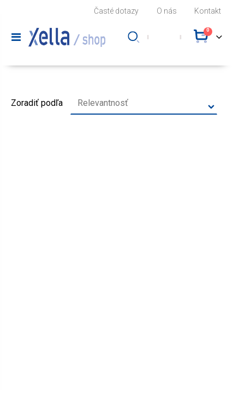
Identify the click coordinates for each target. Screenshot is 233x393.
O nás (167, 11)
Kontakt (207, 11)
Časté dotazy (116, 11)
